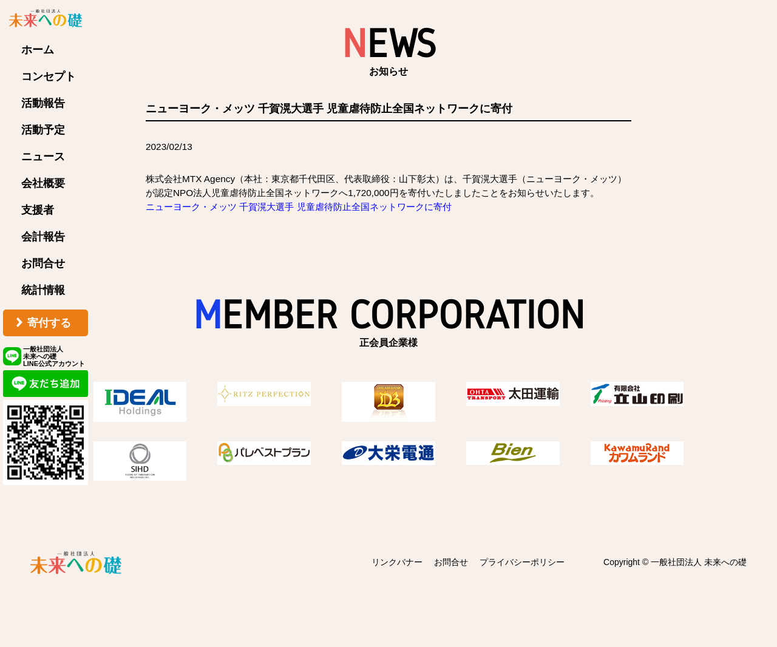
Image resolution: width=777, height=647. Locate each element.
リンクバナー (397, 562)
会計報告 (43, 237)
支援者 (37, 210)
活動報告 (43, 103)
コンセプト (48, 76)
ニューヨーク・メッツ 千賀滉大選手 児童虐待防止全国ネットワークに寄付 (299, 207)
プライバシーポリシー (522, 562)
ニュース (43, 157)
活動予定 (43, 130)
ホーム (37, 50)
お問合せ (43, 263)
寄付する (49, 323)
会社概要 (43, 183)
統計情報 (43, 290)
